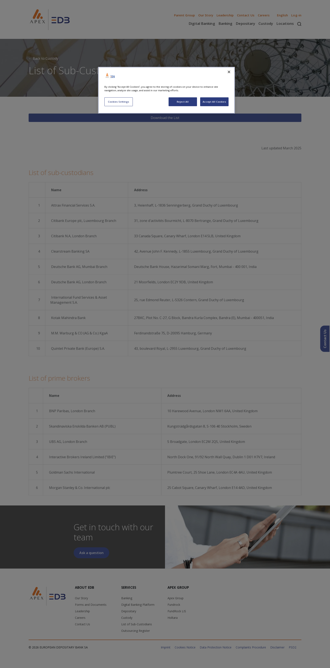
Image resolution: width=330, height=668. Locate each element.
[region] (166, 90)
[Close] (229, 72)
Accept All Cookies (214, 101)
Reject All (183, 101)
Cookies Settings (118, 101)
